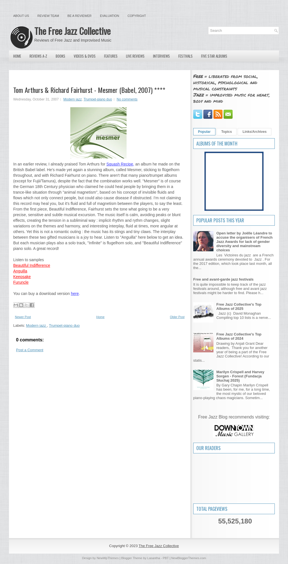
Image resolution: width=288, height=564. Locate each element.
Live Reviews (135, 56)
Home (17, 56)
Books (60, 56)
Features (111, 56)
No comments (127, 99)
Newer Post (23, 317)
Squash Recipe (119, 164)
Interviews (161, 56)
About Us (21, 15)
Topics (226, 132)
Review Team (48, 15)
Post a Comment (29, 350)
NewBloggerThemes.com (188, 558)
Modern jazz (72, 99)
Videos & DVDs (85, 56)
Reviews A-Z (38, 56)
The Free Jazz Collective (72, 30)
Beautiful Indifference (31, 265)
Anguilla (20, 271)
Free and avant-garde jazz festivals (223, 279)
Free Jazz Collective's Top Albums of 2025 (238, 306)
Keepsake (22, 276)
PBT (166, 558)
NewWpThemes (108, 558)
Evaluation (109, 15)
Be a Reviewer (80, 15)
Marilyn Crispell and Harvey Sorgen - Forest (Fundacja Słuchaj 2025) (240, 376)
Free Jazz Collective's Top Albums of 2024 (238, 336)
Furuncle (20, 282)
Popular (204, 132)
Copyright (137, 15)
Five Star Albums (214, 56)
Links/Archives (254, 132)
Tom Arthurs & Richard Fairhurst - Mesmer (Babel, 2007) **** (89, 90)
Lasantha (153, 558)
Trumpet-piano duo (98, 99)
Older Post (177, 317)
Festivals (185, 56)
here (75, 293)
